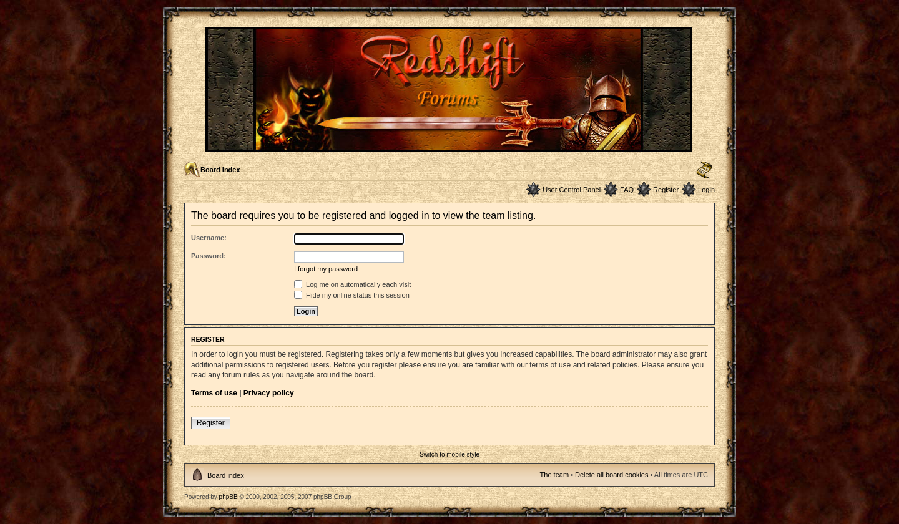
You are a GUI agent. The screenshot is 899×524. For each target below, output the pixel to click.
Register (666, 189)
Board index (220, 169)
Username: (209, 237)
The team (554, 474)
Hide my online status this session (352, 295)
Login (706, 189)
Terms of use (214, 393)
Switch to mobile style (449, 454)
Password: (208, 256)
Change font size (704, 170)
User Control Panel (572, 189)
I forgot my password (326, 269)
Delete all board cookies (611, 474)
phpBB (228, 496)
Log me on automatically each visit (352, 284)
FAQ (627, 189)
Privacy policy (268, 393)
